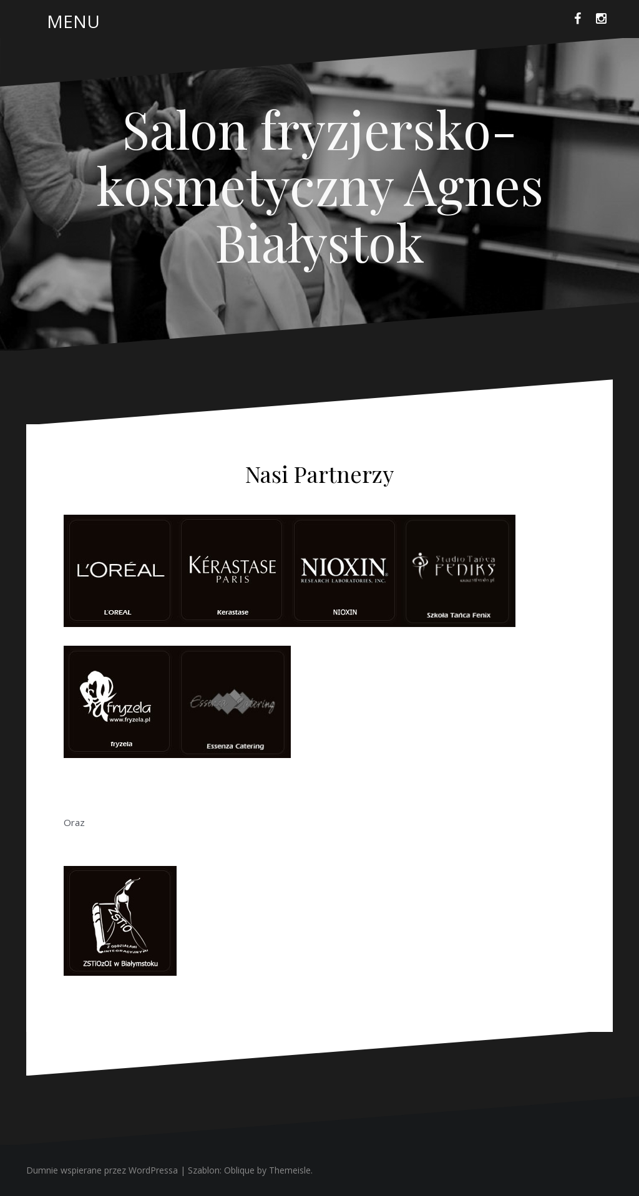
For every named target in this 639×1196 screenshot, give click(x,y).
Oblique (239, 1170)
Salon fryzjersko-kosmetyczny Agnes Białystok (320, 184)
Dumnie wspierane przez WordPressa (102, 1170)
